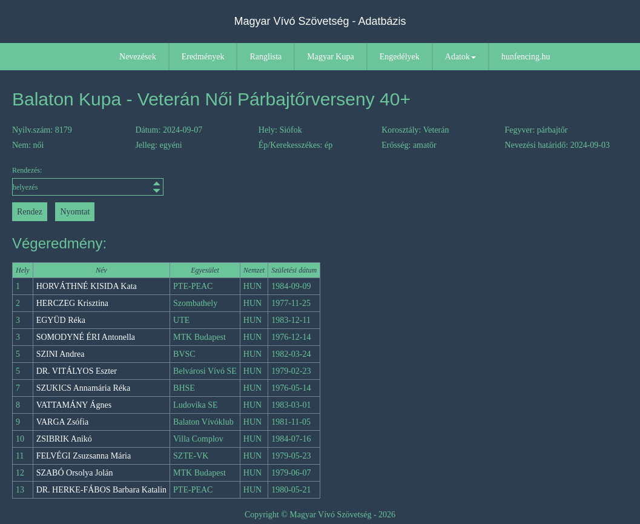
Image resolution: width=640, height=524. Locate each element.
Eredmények (203, 56)
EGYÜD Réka (60, 320)
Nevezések (137, 56)
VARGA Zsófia (62, 421)
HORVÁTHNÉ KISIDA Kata (86, 286)
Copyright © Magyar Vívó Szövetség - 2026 (320, 514)
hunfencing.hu (525, 56)
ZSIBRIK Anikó (64, 438)
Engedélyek (400, 56)
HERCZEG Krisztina (72, 303)
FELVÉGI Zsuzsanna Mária (83, 455)
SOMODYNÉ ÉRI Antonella (85, 337)
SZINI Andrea (60, 354)
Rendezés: (87, 181)
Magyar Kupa (330, 56)
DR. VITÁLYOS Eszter (76, 371)
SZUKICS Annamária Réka (83, 388)
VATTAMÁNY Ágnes (74, 405)
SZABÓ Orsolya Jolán (74, 472)
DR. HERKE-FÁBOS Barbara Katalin (101, 489)
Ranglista (265, 56)
